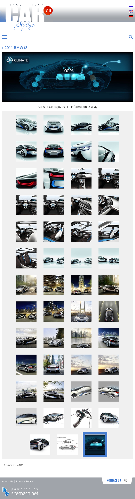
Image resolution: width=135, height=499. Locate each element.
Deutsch (131, 16)
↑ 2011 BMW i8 (14, 47)
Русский (131, 6)
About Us (7, 481)
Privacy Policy (24, 481)
